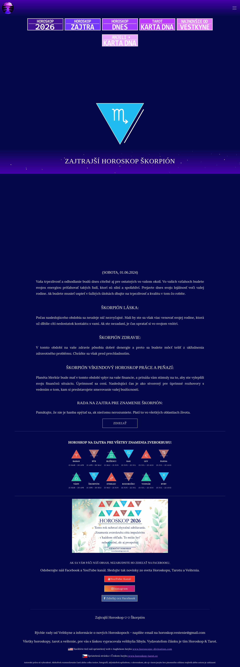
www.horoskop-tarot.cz (143, 655)
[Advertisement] (120, 75)
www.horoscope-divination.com (152, 648)
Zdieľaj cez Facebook (119, 598)
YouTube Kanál (119, 579)
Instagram (119, 588)
